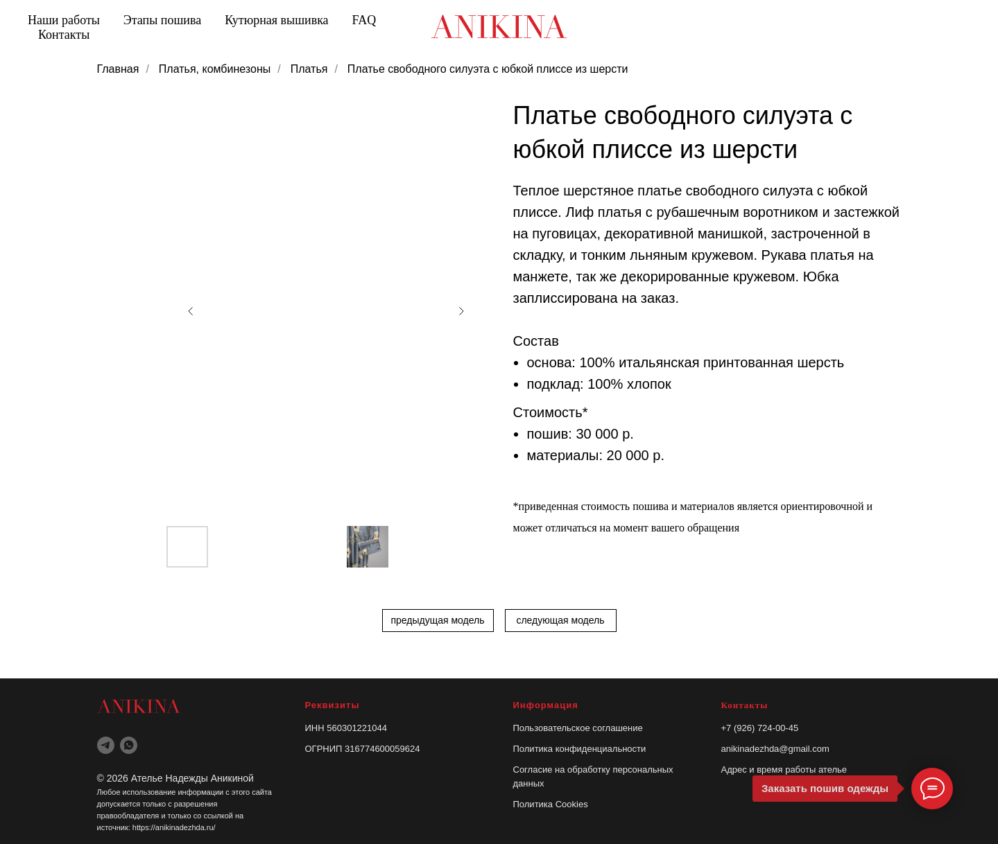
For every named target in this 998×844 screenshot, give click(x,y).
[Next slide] (461, 311)
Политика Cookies (550, 804)
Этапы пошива (162, 20)
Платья (309, 69)
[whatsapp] (128, 745)
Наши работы (64, 20)
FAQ (364, 20)
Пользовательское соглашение (578, 728)
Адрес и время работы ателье (784, 769)
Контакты (63, 35)
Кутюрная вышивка (276, 20)
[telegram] (105, 745)
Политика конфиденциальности (579, 749)
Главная (118, 69)
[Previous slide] (190, 311)
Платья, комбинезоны (214, 69)
